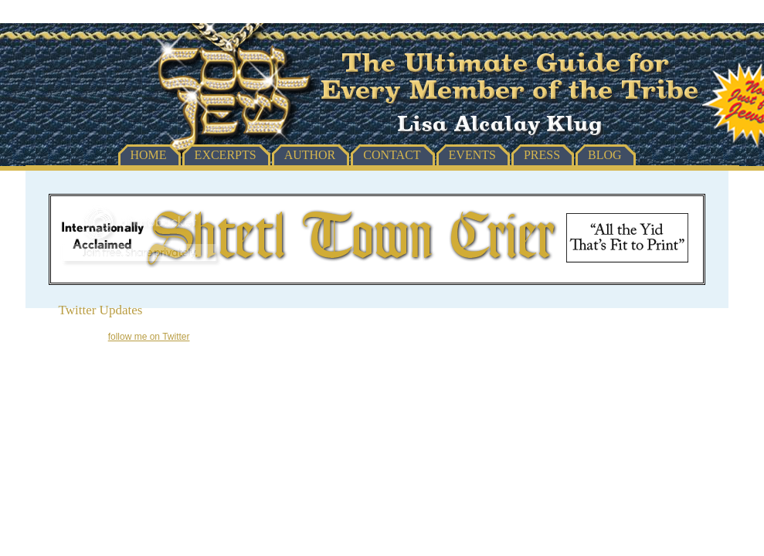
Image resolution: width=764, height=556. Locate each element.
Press (542, 154)
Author (310, 154)
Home (149, 154)
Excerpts (225, 154)
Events (472, 154)
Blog (605, 154)
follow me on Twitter (149, 336)
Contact (391, 154)
